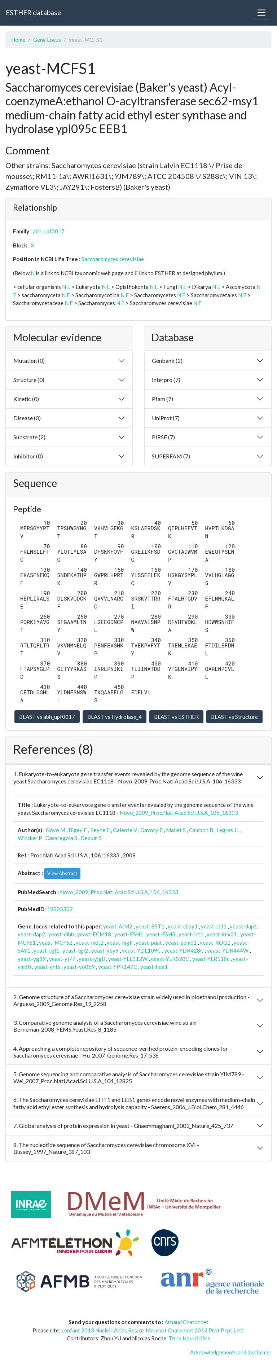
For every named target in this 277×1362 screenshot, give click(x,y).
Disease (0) (27, 417)
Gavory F (151, 830)
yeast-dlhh (61, 934)
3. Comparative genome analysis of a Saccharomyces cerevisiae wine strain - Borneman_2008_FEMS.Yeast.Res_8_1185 (106, 1026)
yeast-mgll (119, 942)
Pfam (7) (162, 398)
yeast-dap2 (31, 934)
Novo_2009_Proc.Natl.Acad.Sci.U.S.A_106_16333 (179, 812)
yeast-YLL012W (128, 958)
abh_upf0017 (49, 231)
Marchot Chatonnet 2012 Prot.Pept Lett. (195, 1330)
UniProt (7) (166, 417)
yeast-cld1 (214, 926)
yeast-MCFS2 (55, 942)
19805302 (60, 909)
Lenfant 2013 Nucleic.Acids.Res (99, 1330)
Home (18, 39)
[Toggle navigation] (261, 12)
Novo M (55, 830)
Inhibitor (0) (28, 456)
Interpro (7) (166, 379)
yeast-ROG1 (215, 942)
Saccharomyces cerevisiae (113, 259)
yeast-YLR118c (210, 958)
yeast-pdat (149, 942)
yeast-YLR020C (170, 958)
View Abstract (62, 873)
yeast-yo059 (79, 966)
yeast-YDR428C (184, 950)
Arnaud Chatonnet (186, 1322)
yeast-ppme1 (181, 942)
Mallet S (176, 830)
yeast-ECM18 (94, 934)
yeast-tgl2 (75, 950)
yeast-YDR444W (228, 950)
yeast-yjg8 (92, 958)
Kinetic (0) (26, 398)
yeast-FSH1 (128, 934)
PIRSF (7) (163, 437)
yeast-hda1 (154, 966)
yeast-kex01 (222, 934)
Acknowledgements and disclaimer (231, 1352)
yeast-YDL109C (141, 950)
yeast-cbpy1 (183, 926)
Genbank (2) (167, 360)
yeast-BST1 (150, 926)
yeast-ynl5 (47, 966)
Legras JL (227, 830)
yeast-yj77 (62, 958)
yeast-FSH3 (160, 934)
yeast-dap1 (243, 926)
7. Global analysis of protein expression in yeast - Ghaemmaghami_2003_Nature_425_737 (123, 1125)
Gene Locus (47, 39)
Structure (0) (28, 379)
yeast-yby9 (105, 950)
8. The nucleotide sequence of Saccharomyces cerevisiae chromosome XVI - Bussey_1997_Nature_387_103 (106, 1148)
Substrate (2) (29, 437)
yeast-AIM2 (117, 926)
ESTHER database (33, 12)
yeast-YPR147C (117, 966)
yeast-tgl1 (46, 950)
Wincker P (30, 838)
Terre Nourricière (189, 1338)
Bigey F (78, 830)
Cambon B (201, 830)
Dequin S (91, 838)
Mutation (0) (29, 360)
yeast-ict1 (191, 934)
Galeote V (125, 830)
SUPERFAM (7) (171, 456)
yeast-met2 (90, 942)
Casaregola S (61, 838)
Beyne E (100, 830)
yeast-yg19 (32, 958)
